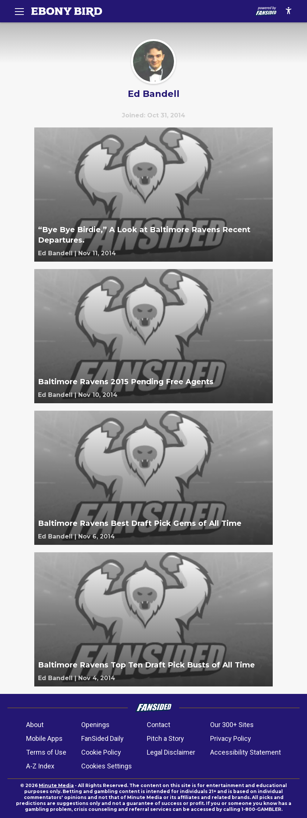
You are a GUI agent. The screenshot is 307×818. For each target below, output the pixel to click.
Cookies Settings (106, 766)
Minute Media (56, 785)
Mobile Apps (44, 738)
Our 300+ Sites (232, 725)
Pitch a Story (165, 738)
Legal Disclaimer (171, 752)
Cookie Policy (101, 752)
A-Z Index (40, 766)
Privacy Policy (230, 738)
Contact (158, 725)
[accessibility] (288, 11)
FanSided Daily (102, 738)
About (35, 725)
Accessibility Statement (245, 752)
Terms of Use (46, 752)
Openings (95, 725)
